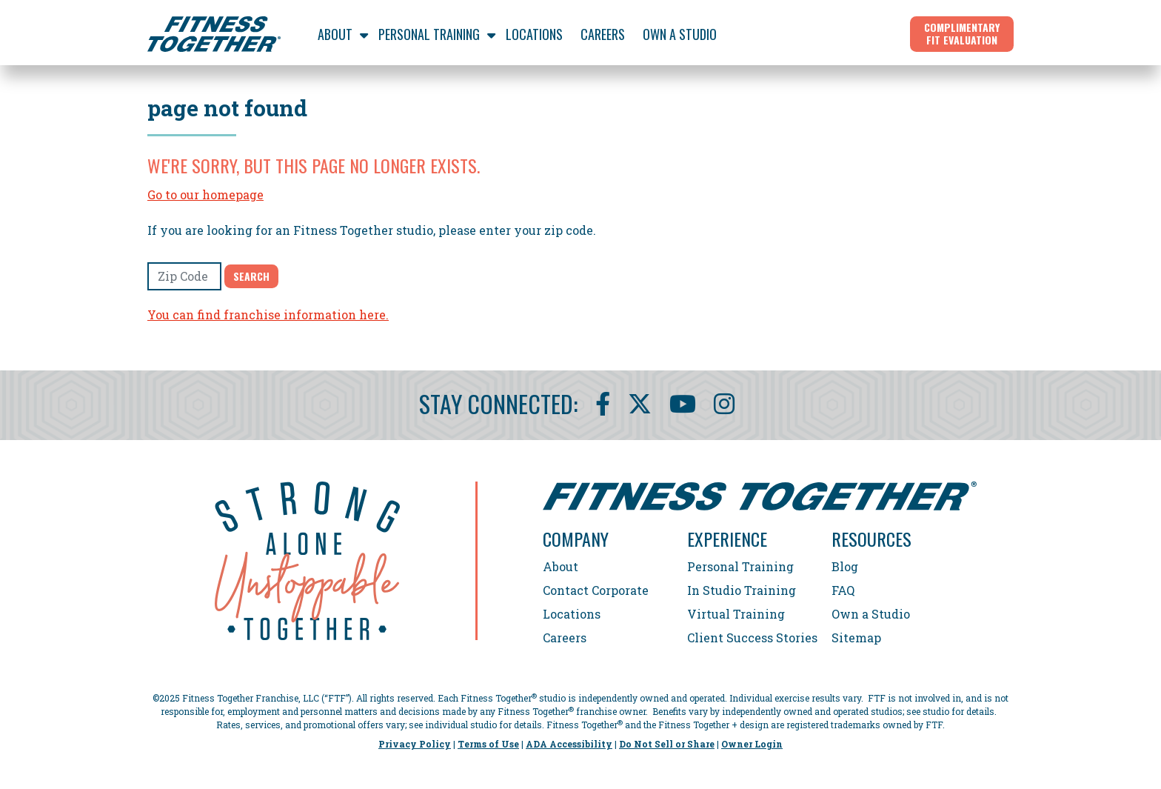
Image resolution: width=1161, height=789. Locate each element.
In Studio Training (741, 590)
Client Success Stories (752, 637)
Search (251, 276)
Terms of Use (488, 744)
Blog (845, 566)
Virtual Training (736, 614)
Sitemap (856, 637)
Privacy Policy (414, 744)
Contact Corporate (596, 590)
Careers (564, 637)
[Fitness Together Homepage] (214, 34)
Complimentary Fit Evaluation (962, 33)
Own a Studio (871, 614)
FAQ (843, 590)
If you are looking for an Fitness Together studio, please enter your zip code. (371, 230)
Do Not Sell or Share (667, 744)
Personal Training (740, 566)
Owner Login (752, 744)
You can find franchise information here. (268, 314)
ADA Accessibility (569, 744)
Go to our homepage (205, 194)
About (560, 566)
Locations (571, 614)
